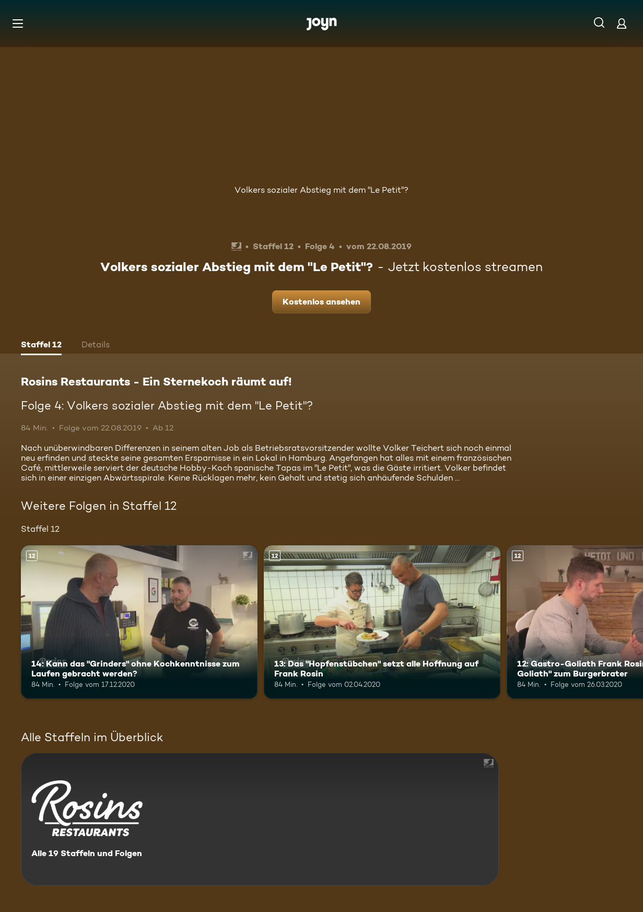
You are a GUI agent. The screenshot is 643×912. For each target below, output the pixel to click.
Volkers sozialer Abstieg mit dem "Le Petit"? (321, 190)
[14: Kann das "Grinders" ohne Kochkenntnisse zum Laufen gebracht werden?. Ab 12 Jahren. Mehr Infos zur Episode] (139, 622)
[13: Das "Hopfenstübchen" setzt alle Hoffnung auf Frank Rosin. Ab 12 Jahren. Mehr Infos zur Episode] (382, 622)
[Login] (621, 23)
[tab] (41, 345)
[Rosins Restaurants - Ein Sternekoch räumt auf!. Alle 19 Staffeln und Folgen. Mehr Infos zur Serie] (260, 819)
